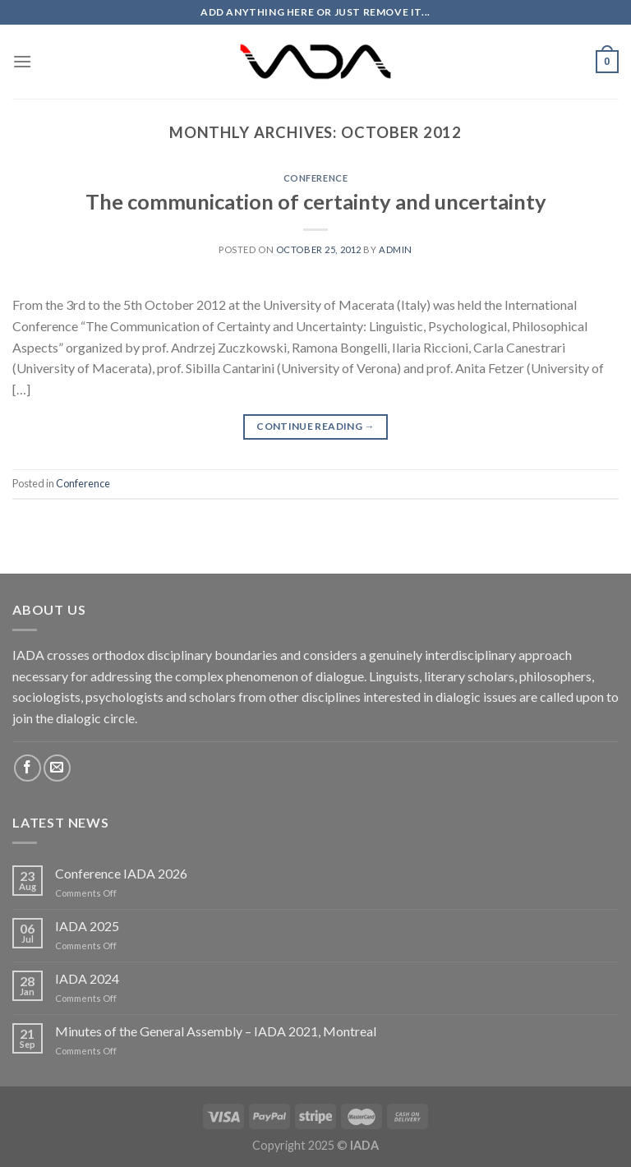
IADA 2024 (87, 978)
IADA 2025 (87, 926)
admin (395, 249)
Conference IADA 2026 (121, 873)
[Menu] (22, 61)
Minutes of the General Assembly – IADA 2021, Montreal (215, 1031)
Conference (315, 178)
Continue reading (315, 426)
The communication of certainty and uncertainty (315, 201)
